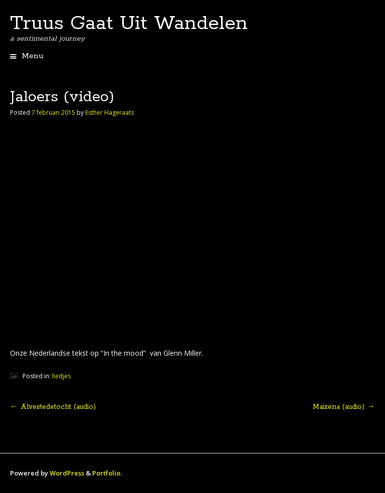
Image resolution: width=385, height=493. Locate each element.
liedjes (61, 376)
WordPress (67, 472)
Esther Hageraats (109, 112)
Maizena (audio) (344, 406)
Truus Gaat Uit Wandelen (129, 23)
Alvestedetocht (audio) (53, 406)
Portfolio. (107, 472)
